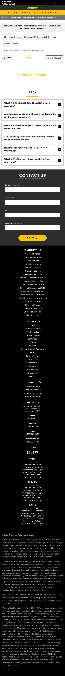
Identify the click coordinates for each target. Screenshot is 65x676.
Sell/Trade (32, 339)
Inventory (30, 250)
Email (12, 198)
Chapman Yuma (32, 396)
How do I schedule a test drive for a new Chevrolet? (32, 149)
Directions (32, 359)
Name (12, 185)
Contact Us (32, 362)
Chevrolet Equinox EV (32, 274)
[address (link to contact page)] (48, 3)
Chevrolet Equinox (33, 271)
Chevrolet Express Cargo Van (32, 277)
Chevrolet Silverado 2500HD (32, 284)
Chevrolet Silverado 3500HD (32, 288)
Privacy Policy (32, 373)
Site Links (30, 321)
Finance (32, 342)
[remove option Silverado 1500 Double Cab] (37, 37)
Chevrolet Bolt (32, 260)
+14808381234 (32, 418)
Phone (7, 210)
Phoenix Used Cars (32, 393)
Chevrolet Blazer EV (32, 257)
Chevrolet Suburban (32, 301)
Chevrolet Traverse (32, 312)
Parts (32, 352)
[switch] (62, 2)
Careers (32, 366)
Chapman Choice (32, 386)
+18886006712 (32, 426)
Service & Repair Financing (32, 349)
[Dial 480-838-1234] (55, 3)
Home (5, 17)
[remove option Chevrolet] (9, 37)
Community (32, 369)
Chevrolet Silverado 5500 (32, 295)
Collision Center (33, 356)
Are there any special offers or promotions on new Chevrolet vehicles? (32, 138)
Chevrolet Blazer (32, 254)
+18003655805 (32, 434)
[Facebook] (28, 452)
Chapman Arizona (33, 390)
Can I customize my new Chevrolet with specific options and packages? (32, 116)
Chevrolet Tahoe (32, 305)
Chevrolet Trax (32, 315)
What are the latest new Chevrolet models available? (32, 104)
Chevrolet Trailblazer (32, 308)
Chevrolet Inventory (32, 328)
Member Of (31, 383)
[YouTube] (36, 452)
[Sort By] (54, 57)
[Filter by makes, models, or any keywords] (32, 50)
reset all (16, 44)
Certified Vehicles (32, 335)
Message (14, 223)
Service (32, 345)
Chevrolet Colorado (32, 264)
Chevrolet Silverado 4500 (32, 291)
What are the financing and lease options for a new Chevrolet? (32, 127)
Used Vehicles (32, 332)
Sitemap (32, 376)
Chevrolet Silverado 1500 (33, 281)
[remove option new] (7, 43)
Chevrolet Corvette (32, 267)
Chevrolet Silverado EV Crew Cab (32, 298)
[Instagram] (32, 452)
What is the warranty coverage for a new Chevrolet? (32, 160)
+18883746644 (32, 442)
